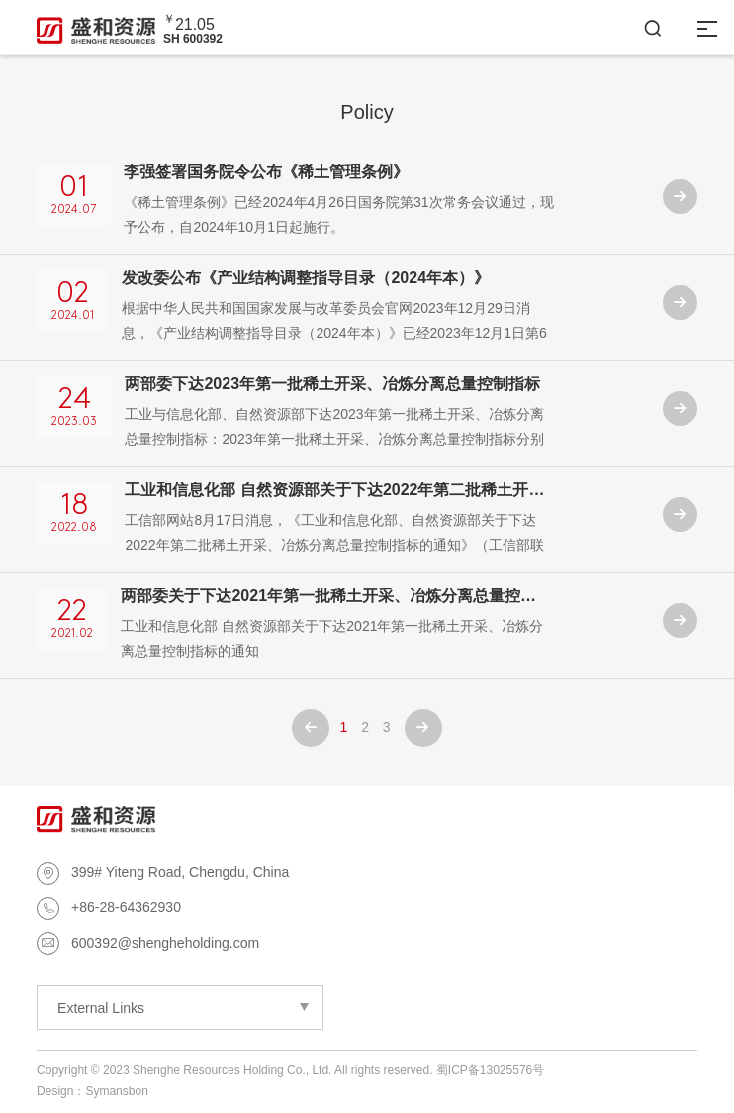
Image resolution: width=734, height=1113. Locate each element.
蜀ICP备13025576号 (490, 1070)
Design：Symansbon (92, 1091)
